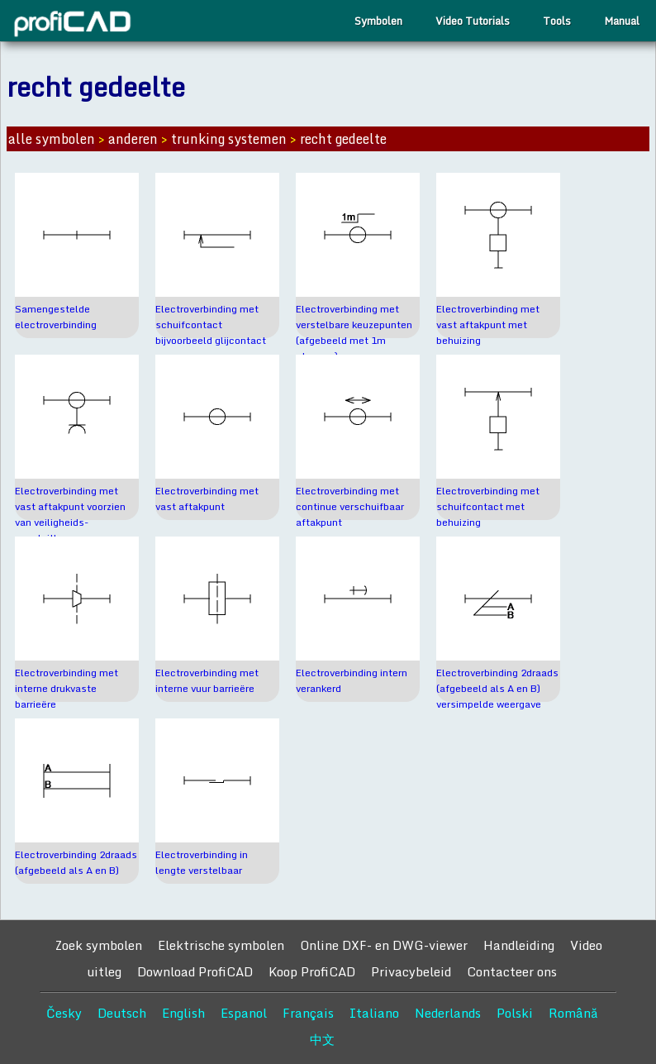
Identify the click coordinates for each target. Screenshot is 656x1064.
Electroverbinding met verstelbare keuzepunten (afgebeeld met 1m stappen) (354, 332)
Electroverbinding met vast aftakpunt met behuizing (488, 324)
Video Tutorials (472, 21)
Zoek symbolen (98, 945)
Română (573, 1013)
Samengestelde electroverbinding (56, 316)
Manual (621, 21)
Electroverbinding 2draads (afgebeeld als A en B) (76, 862)
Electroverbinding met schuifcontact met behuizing (488, 506)
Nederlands (448, 1013)
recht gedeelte (343, 139)
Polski (515, 1013)
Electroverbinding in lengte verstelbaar (201, 862)
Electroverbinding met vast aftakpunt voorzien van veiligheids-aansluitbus (70, 514)
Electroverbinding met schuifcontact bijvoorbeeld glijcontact (210, 324)
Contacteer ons (512, 971)
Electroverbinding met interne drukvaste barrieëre (66, 688)
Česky (64, 1013)
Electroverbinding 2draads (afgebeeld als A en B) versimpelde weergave (497, 688)
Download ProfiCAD (195, 971)
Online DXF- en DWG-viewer (384, 945)
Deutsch (121, 1013)
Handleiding (518, 945)
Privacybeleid (411, 971)
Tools (557, 21)
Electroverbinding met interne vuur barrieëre (207, 680)
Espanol (244, 1013)
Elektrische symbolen (221, 945)
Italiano (374, 1013)
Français (308, 1013)
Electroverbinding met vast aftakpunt (207, 498)
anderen (133, 139)
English (183, 1013)
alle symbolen (51, 139)
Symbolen (378, 21)
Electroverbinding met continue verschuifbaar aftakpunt (350, 506)
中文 (322, 1039)
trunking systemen (229, 139)
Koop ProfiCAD (312, 971)
